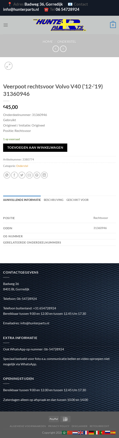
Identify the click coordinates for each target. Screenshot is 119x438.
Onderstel (67, 41)
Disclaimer (80, 426)
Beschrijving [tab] (54, 200)
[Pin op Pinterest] (36, 175)
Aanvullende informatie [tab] (22, 200)
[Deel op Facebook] (14, 175)
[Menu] (5, 25)
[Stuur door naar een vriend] (29, 175)
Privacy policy (59, 426)
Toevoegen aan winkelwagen (35, 147)
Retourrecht (99, 426)
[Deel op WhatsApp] (7, 175)
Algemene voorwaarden (28, 426)
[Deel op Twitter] (21, 175)
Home (48, 41)
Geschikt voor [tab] (77, 200)
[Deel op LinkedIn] (44, 175)
